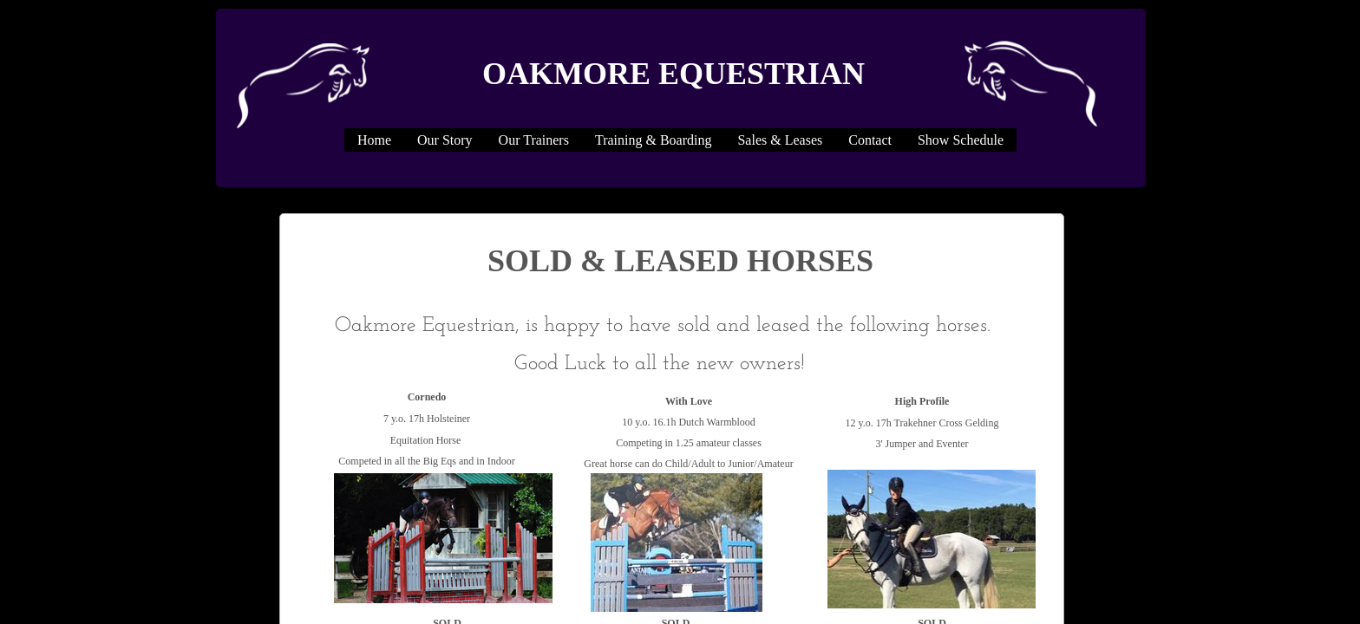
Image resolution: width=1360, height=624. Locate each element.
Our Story (445, 140)
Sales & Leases (779, 140)
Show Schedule (961, 140)
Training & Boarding (653, 140)
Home (374, 140)
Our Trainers (534, 140)
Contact (870, 140)
